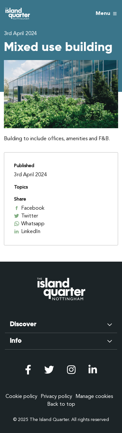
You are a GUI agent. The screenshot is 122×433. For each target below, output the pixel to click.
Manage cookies (94, 396)
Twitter (26, 216)
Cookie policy (21, 396)
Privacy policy (56, 396)
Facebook (29, 208)
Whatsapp (29, 224)
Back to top (61, 404)
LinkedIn (27, 231)
